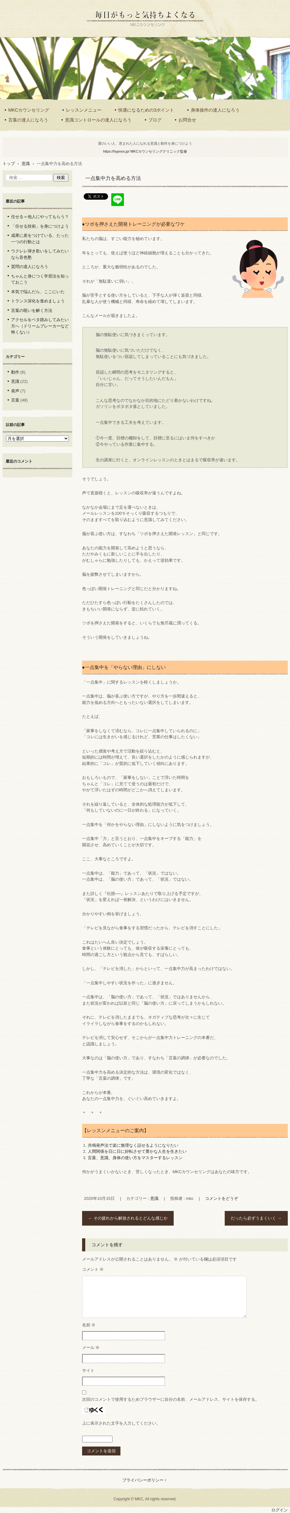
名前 (89, 1325)
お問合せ (187, 119)
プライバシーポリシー (143, 1480)
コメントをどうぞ (221, 1198)
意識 (154, 1198)
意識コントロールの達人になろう (98, 119)
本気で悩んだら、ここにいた (38, 291)
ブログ (155, 119)
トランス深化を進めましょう (38, 301)
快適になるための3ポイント (146, 110)
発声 (15, 391)
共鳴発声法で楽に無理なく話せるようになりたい (133, 1145)
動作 (15, 372)
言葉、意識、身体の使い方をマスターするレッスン (135, 1157)
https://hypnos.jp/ (145, 151)
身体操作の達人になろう (215, 110)
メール (91, 1347)
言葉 (15, 400)
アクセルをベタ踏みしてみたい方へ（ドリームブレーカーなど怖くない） (40, 325)
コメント (93, 1269)
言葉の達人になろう (28, 119)
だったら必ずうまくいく (256, 1218)
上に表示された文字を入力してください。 (121, 1423)
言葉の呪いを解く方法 (31, 310)
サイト (88, 1370)
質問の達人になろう (29, 266)
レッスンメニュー (83, 110)
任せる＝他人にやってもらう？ (40, 216)
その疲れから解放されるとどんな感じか (128, 1218)
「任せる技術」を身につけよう (40, 226)
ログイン (279, 1510)
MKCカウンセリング (28, 110)
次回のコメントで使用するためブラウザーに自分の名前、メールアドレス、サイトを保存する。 (170, 1399)
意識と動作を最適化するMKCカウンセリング (145, 30)
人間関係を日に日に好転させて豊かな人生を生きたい (137, 1151)
